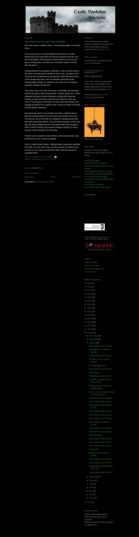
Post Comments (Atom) (45, 182)
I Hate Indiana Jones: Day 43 (100, 432)
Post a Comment (31, 173)
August (92, 480)
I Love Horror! (89, 272)
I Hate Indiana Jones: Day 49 (100, 398)
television (51, 159)
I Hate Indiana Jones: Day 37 (100, 472)
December (93, 336)
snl (44, 159)
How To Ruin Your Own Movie (96, 163)
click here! (105, 49)
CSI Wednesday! (95, 435)
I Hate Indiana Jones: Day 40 (100, 446)
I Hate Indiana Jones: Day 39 (100, 459)
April (91, 494)
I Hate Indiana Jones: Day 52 (100, 356)
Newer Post (29, 177)
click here (88, 63)
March (92, 498)
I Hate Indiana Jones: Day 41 (100, 442)
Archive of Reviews (91, 161)
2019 (89, 294)
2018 (89, 297)
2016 (89, 304)
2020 (89, 290)
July (91, 484)
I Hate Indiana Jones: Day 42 (100, 439)
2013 (89, 315)
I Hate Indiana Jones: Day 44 (100, 428)
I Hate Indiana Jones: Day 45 (100, 418)
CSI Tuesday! (94, 372)
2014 (89, 311)
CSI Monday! (94, 449)
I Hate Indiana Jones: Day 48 (100, 402)
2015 (89, 308)
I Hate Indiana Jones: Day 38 (100, 463)
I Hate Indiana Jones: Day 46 (100, 415)
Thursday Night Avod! (97, 365)
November (93, 339)
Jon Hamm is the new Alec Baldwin (45, 41)
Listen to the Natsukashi (93, 269)
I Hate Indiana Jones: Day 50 (100, 376)
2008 (89, 333)
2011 (89, 322)
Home (53, 177)
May (91, 491)
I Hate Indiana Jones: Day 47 (100, 411)
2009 (89, 329)
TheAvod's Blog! (90, 262)
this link (108, 89)
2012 (89, 318)
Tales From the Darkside (94, 184)
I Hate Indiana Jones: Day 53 (100, 346)
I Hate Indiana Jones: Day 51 (100, 369)
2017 (89, 301)
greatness (36, 159)
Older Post (76, 177)
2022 (89, 287)
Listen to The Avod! (91, 265)
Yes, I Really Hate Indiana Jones (97, 187)
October (92, 343)
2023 (89, 283)
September (93, 477)
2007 (89, 502)
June (91, 487)
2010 (89, 326)
